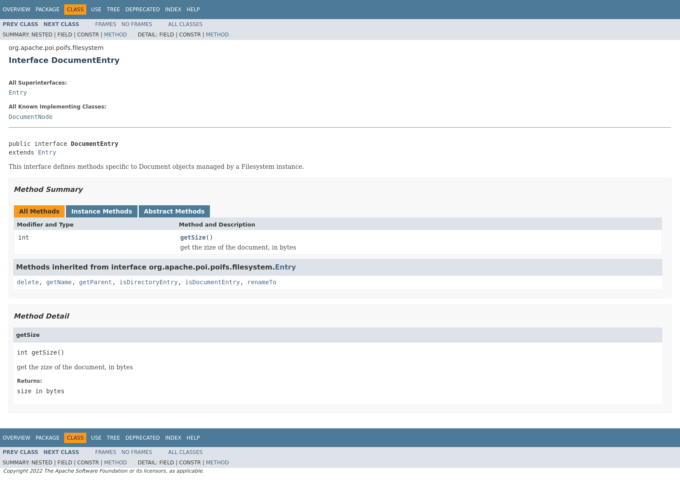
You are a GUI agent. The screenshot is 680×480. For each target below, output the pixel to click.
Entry (18, 92)
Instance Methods (101, 211)
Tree (113, 10)
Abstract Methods (174, 211)
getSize (193, 237)
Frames (106, 24)
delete (28, 282)
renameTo (261, 282)
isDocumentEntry (212, 282)
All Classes (185, 24)
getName (59, 282)
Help (193, 10)
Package (47, 10)
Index (173, 10)
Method (115, 35)
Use (96, 10)
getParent (95, 282)
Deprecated (142, 10)
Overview (16, 10)
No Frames (136, 24)
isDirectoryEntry (148, 282)
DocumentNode (30, 116)
